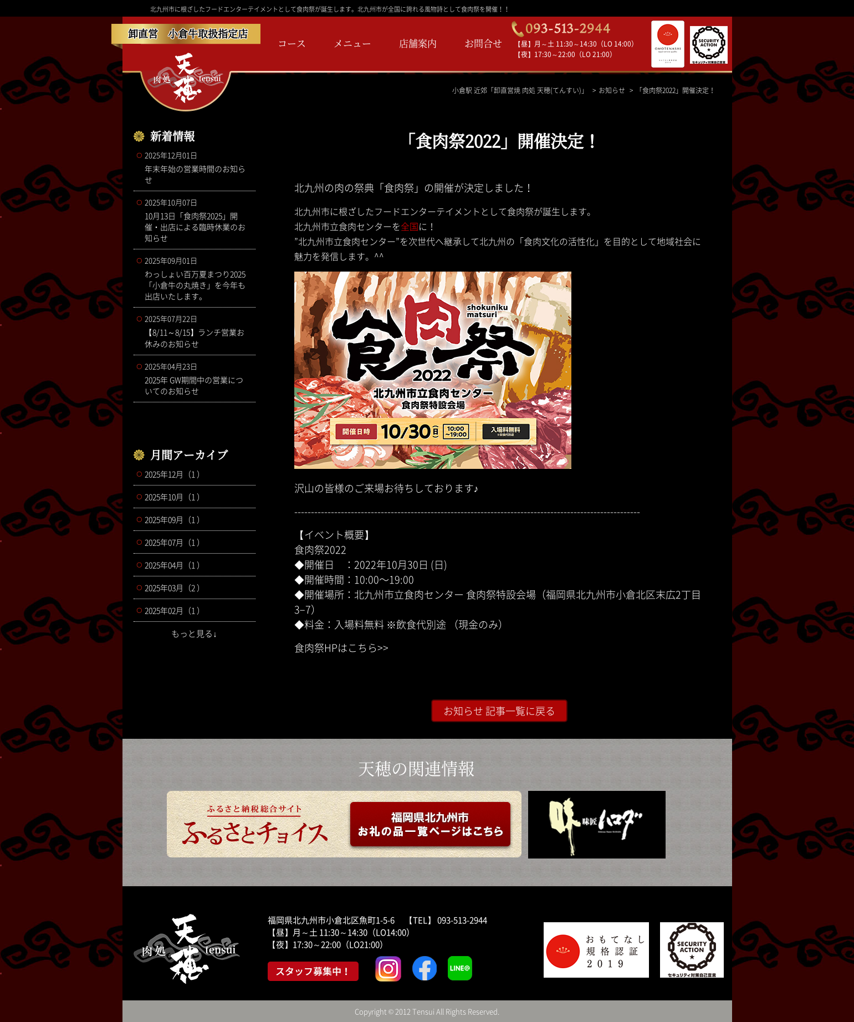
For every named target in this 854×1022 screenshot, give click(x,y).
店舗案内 (418, 43)
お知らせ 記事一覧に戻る (499, 710)
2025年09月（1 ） (174, 519)
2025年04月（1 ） (174, 564)
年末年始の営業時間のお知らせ (197, 167)
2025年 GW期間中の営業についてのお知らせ (197, 378)
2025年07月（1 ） (174, 542)
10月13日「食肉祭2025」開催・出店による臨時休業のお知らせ (197, 220)
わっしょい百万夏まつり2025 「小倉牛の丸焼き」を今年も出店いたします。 (197, 278)
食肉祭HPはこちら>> (341, 647)
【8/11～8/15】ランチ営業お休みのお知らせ (197, 331)
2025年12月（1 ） (174, 473)
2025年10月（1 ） (174, 496)
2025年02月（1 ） (174, 610)
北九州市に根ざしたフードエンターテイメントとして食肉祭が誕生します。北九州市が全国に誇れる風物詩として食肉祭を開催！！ (330, 9)
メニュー (352, 43)
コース (292, 43)
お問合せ (483, 43)
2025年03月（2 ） (174, 587)
